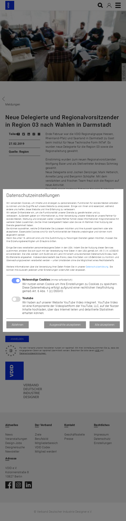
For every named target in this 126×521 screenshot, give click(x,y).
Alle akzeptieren (104, 324)
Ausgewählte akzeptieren (65, 324)
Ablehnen (17, 324)
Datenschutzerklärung (97, 267)
